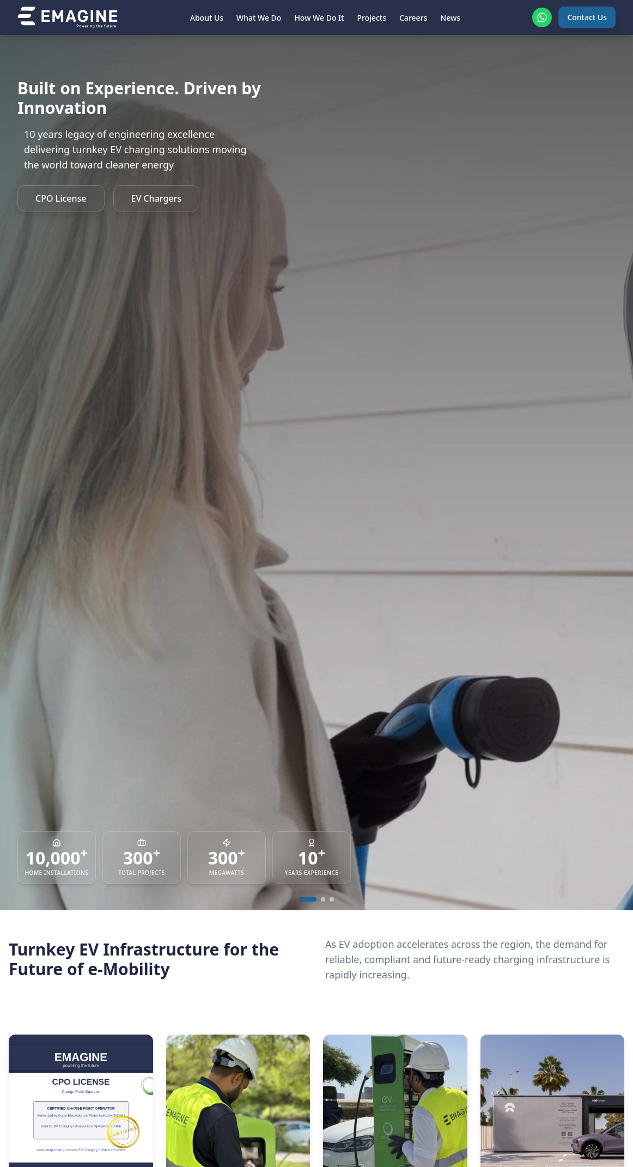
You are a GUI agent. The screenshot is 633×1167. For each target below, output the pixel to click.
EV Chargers (156, 198)
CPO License (61, 198)
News (450, 18)
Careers (413, 18)
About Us (206, 18)
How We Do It (319, 18)
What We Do (258, 18)
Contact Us (587, 17)
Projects (371, 18)
